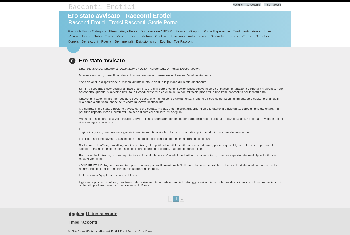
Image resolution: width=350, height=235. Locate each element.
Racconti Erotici (102, 7)
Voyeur (74, 36)
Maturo (147, 36)
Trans (109, 36)
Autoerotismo (198, 36)
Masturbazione (127, 36)
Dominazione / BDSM (156, 31)
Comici (247, 36)
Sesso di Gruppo (187, 31)
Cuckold (161, 36)
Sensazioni (90, 41)
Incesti (268, 31)
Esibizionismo (146, 41)
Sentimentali (124, 41)
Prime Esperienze (217, 31)
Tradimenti (241, 31)
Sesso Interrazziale (225, 36)
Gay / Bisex (128, 31)
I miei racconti (273, 4)
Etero (113, 31)
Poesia (106, 41)
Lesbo (86, 36)
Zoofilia (165, 41)
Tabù (98, 36)
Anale (256, 31)
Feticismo (177, 36)
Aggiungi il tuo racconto (246, 4)
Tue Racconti (183, 41)
